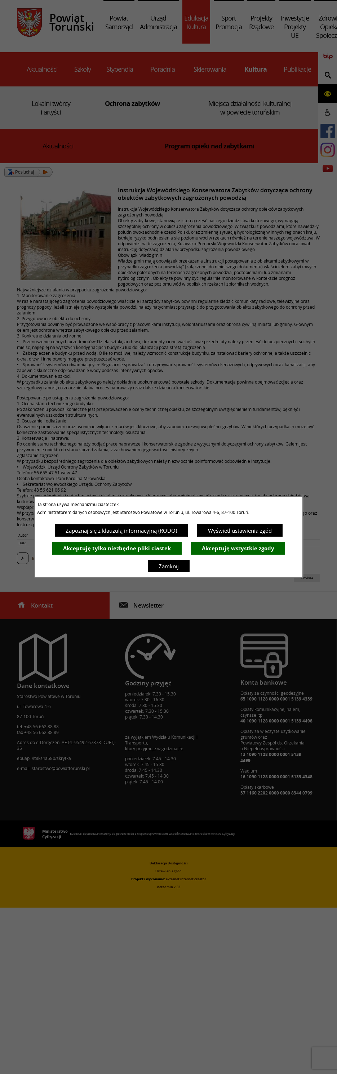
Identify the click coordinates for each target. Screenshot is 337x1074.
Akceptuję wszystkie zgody (238, 548)
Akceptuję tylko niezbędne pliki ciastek (117, 548)
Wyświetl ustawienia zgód (240, 530)
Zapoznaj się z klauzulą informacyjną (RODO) (121, 530)
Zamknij (169, 566)
